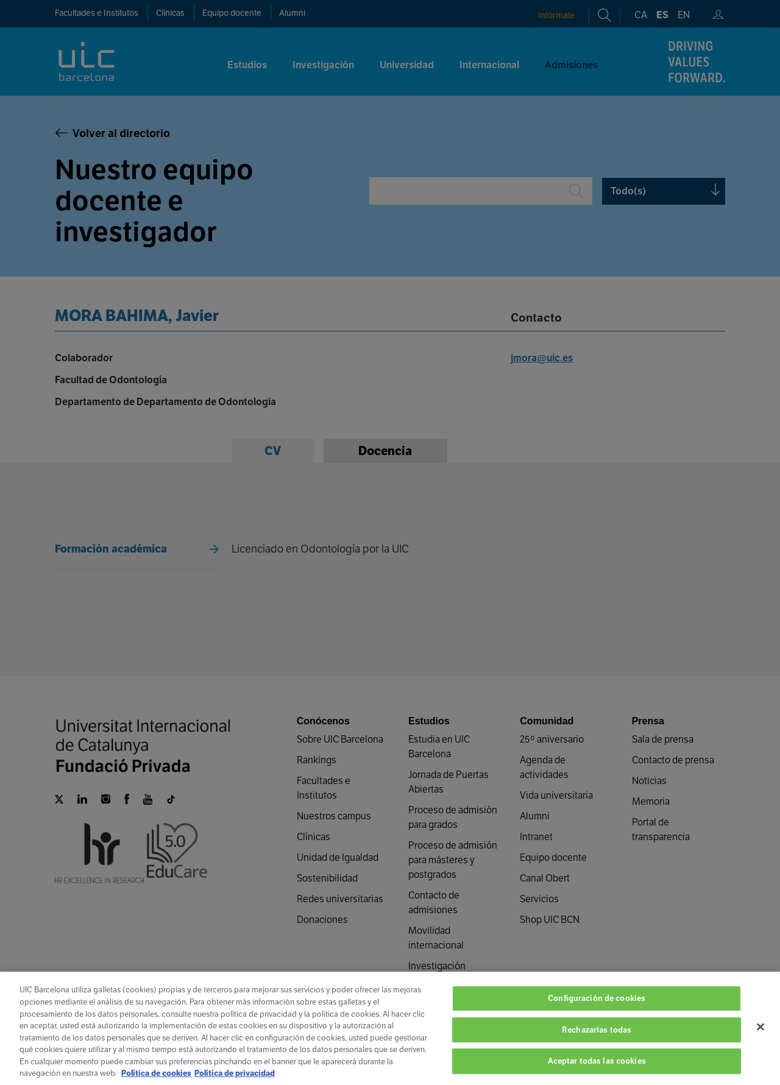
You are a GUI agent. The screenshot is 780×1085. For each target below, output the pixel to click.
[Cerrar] (760, 1040)
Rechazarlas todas (596, 1042)
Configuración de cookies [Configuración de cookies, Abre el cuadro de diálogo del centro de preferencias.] (596, 1011)
